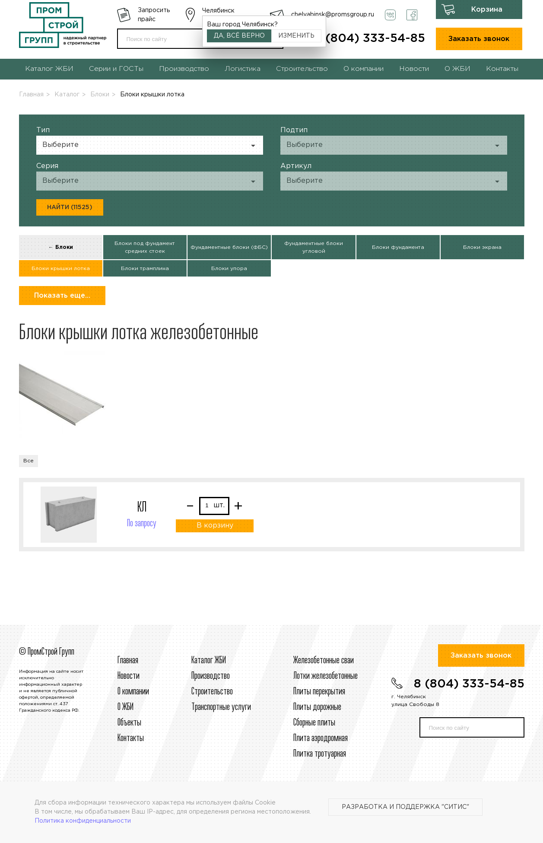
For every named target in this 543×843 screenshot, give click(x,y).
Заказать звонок (478, 39)
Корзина (486, 9)
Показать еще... (62, 296)
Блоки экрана (482, 247)
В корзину (215, 525)
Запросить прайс (154, 15)
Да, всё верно (239, 35)
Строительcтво (212, 692)
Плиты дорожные (317, 707)
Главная (31, 94)
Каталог (66, 94)
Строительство (302, 69)
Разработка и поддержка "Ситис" (405, 807)
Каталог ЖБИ (49, 69)
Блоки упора (229, 268)
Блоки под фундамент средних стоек (144, 247)
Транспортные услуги (221, 707)
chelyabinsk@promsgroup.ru (332, 14)
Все (28, 460)
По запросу (141, 524)
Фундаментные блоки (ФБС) (229, 247)
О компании (363, 69)
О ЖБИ (457, 69)
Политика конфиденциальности (83, 821)
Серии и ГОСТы (116, 69)
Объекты (129, 723)
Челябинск (218, 10)
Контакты (502, 69)
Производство (184, 69)
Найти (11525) (69, 207)
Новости (414, 69)
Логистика (242, 69)
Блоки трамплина (145, 268)
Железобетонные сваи (323, 660)
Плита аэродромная (320, 738)
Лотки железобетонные (325, 676)
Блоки (99, 94)
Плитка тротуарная (319, 754)
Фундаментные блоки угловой (313, 247)
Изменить (296, 35)
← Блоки (60, 247)
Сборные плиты (314, 723)
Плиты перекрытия (319, 692)
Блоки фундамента (398, 247)
